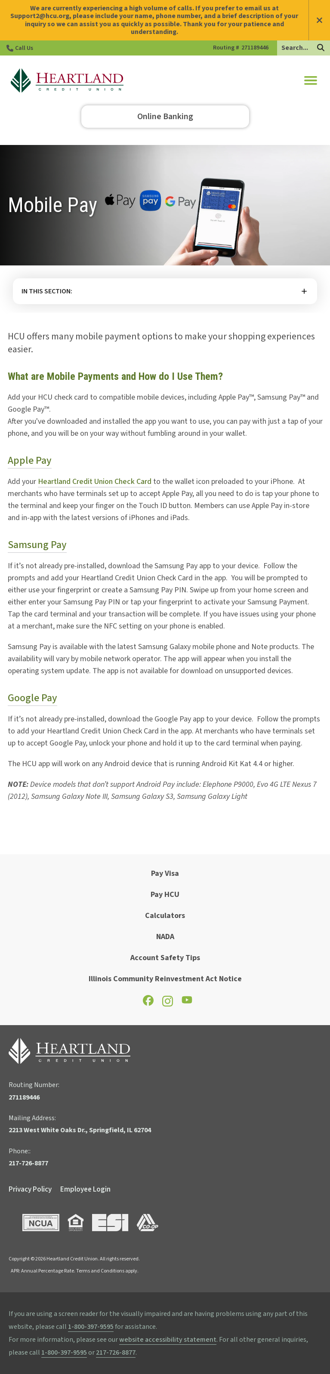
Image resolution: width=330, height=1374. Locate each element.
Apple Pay (30, 460)
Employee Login (85, 1189)
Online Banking (165, 117)
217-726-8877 (116, 1352)
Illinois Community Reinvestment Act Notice (165, 979)
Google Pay (32, 697)
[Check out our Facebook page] (148, 1003)
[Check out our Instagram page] (167, 1004)
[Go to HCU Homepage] (67, 80)
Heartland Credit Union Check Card (94, 481)
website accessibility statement (167, 1339)
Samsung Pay (37, 544)
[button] (310, 80)
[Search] (320, 48)
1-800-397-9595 (91, 1326)
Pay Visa (165, 873)
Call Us (24, 48)
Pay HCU (165, 894)
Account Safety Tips (165, 957)
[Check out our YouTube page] (187, 1002)
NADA (165, 936)
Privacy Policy (30, 1189)
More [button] (165, 291)
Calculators (165, 915)
